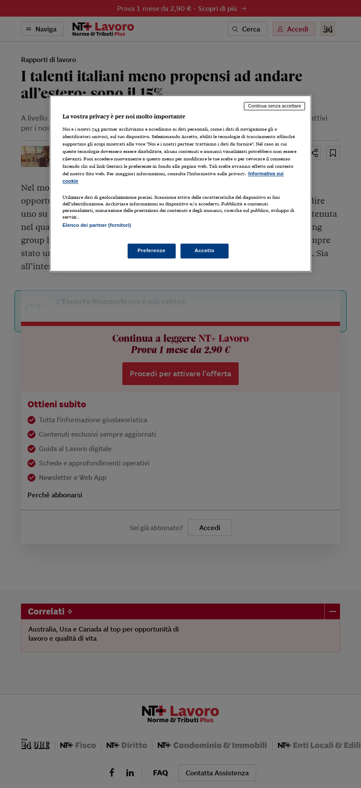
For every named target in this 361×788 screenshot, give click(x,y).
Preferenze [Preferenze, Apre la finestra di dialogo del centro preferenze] (152, 250)
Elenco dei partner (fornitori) (96, 225)
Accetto (204, 250)
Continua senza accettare (274, 106)
